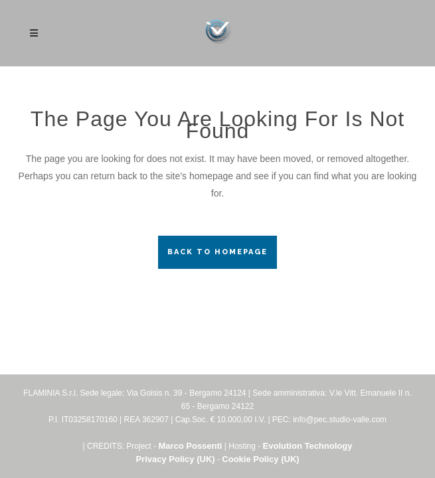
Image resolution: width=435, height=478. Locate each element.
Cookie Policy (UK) (260, 459)
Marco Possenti (190, 446)
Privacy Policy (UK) (175, 459)
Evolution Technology (308, 446)
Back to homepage (217, 252)
